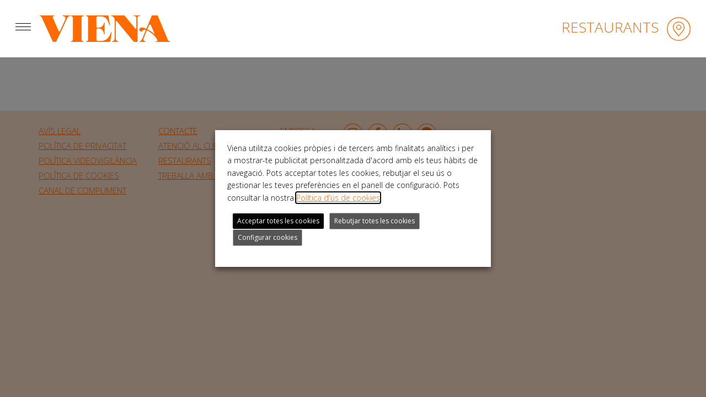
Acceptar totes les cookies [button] (278, 221)
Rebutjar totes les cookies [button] (374, 221)
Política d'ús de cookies (338, 197)
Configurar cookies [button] (267, 237)
